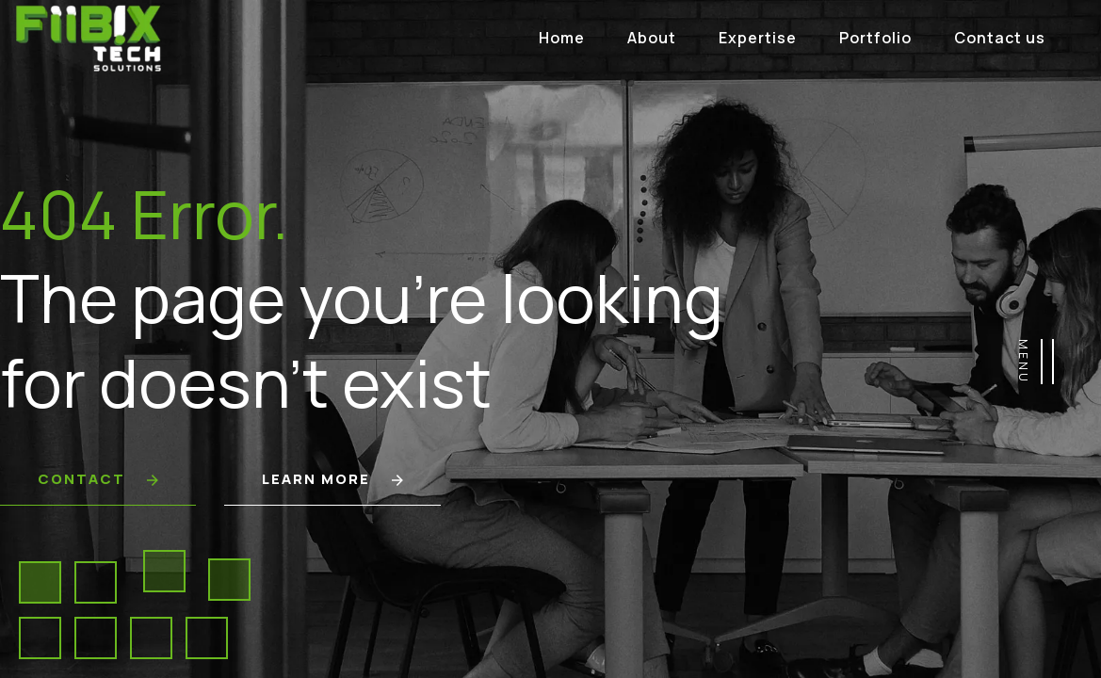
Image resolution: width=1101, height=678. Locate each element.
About (651, 37)
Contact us (999, 37)
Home (562, 37)
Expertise (758, 37)
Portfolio (875, 37)
